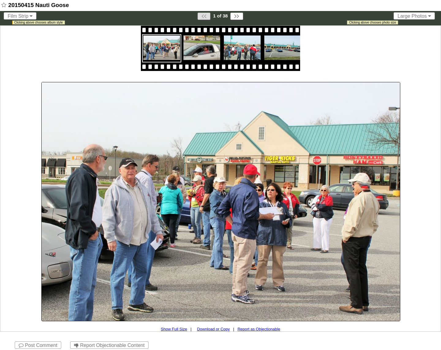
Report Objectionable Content (109, 345)
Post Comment (38, 345)
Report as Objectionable (258, 329)
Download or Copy (213, 329)
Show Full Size (174, 329)
